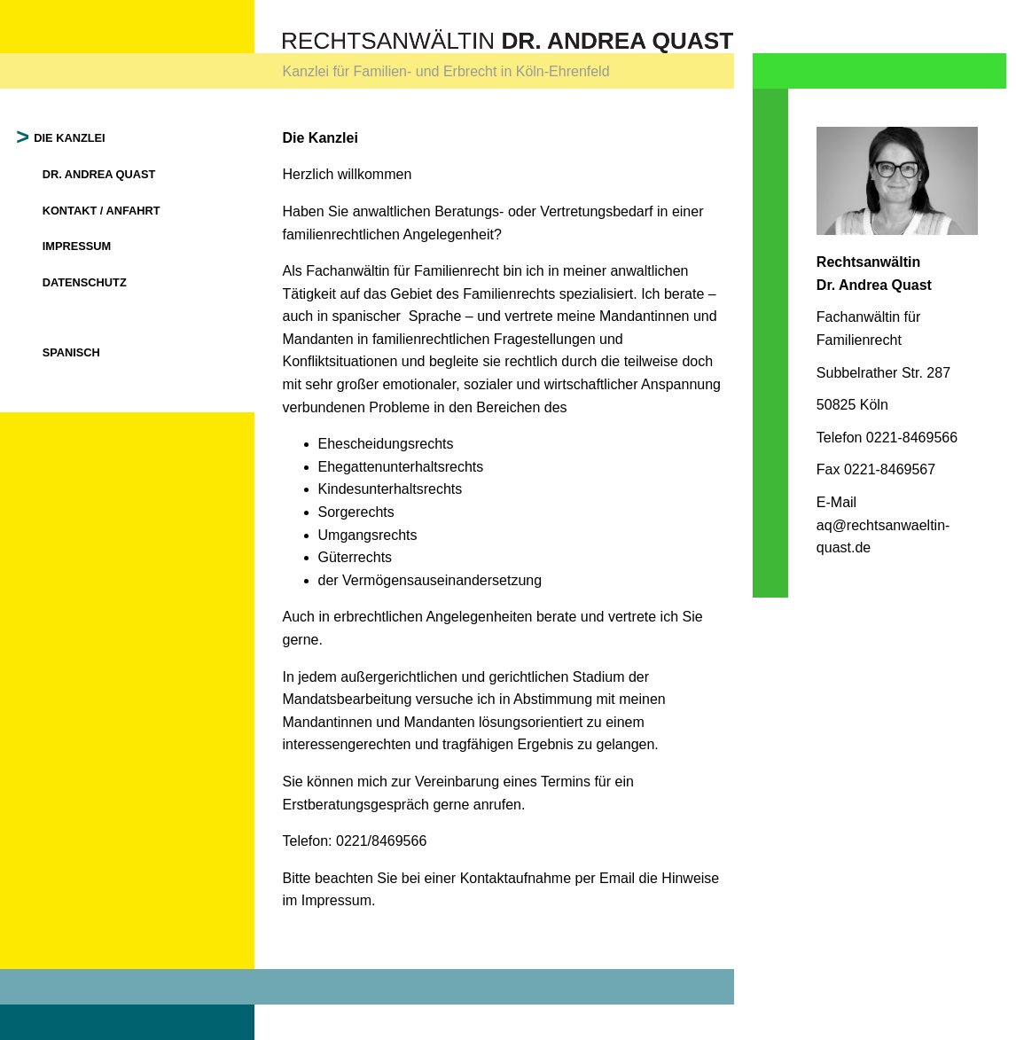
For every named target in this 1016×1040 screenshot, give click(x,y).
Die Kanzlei (70, 138)
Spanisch (71, 352)
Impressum (77, 246)
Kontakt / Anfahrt (101, 210)
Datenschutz (85, 282)
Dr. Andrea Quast (99, 174)
